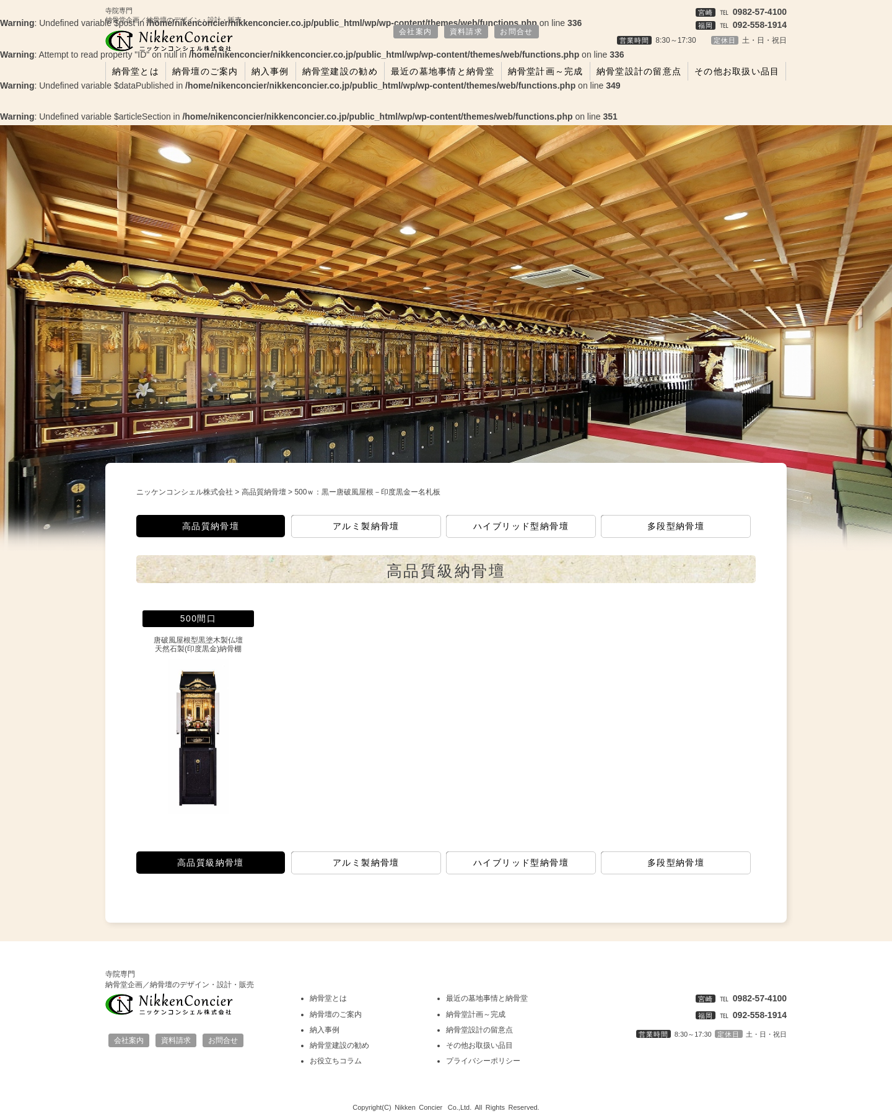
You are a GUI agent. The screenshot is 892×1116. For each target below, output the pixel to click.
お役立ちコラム (336, 1061)
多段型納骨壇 (675, 526)
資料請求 (466, 31)
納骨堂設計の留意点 (639, 71)
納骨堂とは (135, 71)
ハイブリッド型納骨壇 (521, 526)
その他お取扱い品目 (736, 71)
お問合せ (516, 31)
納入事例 (270, 71)
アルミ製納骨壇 (366, 526)
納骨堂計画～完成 (546, 71)
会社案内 (415, 31)
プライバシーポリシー (483, 1061)
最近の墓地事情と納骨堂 (443, 71)
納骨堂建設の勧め (340, 71)
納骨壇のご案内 (205, 71)
